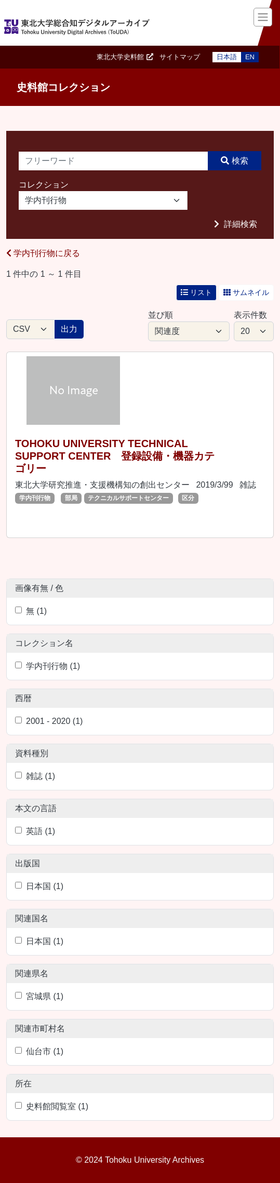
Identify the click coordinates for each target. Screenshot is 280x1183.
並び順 (160, 315)
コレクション (44, 184)
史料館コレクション (63, 87)
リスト (196, 292)
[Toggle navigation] (263, 17)
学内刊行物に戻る (43, 253)
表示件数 (250, 315)
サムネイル (246, 292)
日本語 (227, 57)
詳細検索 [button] (239, 224)
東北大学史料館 (120, 57)
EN (250, 57)
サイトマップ (179, 57)
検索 (240, 160)
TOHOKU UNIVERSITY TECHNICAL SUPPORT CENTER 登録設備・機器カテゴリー (115, 456)
